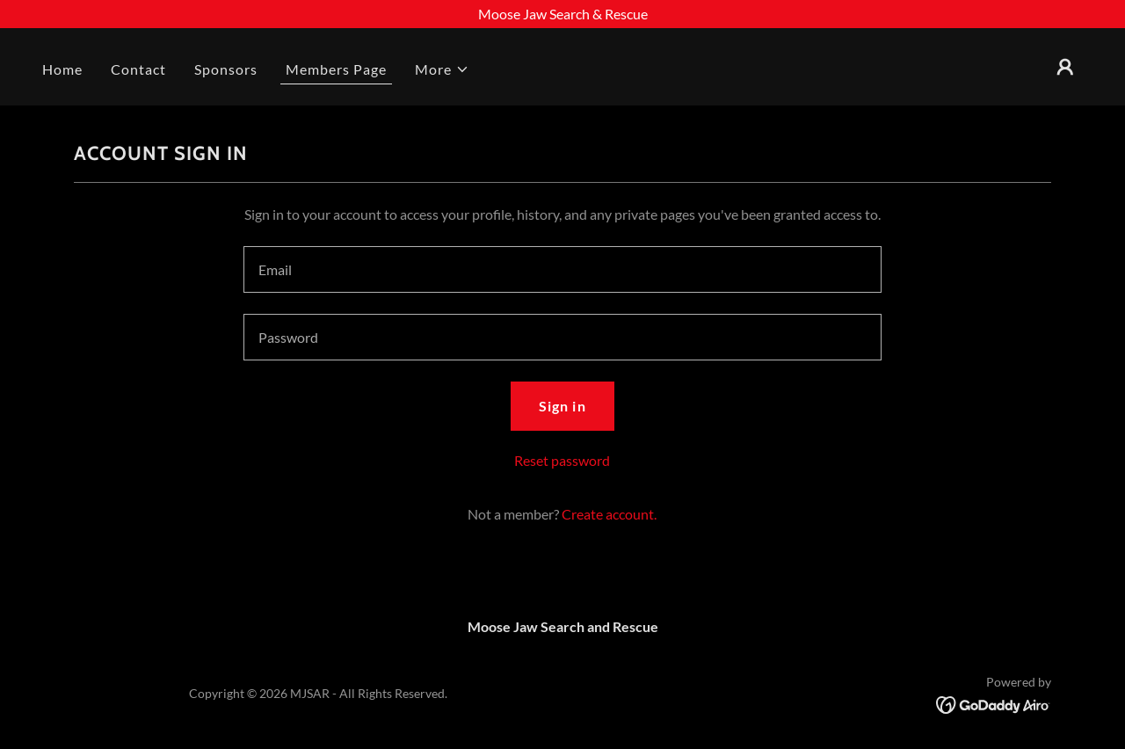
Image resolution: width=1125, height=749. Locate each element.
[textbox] (562, 269)
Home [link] (62, 69)
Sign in (562, 405)
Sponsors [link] (226, 69)
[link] (993, 702)
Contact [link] (138, 69)
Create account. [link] (609, 513)
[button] (442, 69)
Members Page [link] (336, 69)
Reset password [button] (562, 460)
